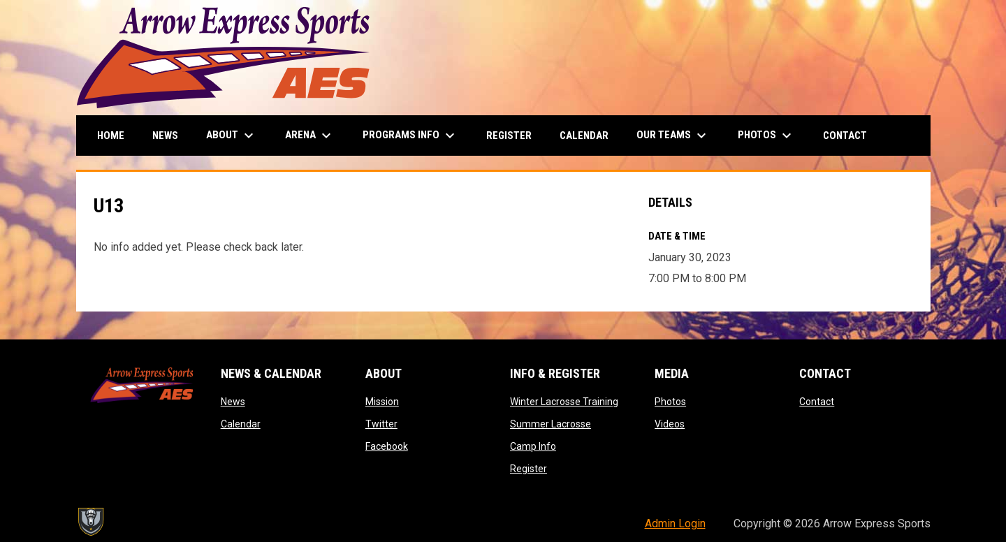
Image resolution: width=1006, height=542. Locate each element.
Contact (816, 401)
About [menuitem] (231, 135)
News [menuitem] (165, 135)
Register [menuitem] (509, 135)
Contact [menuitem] (845, 135)
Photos (670, 401)
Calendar (241, 424)
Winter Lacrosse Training (564, 401)
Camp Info (533, 446)
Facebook (386, 446)
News (233, 401)
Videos (670, 424)
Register (528, 468)
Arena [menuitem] (310, 135)
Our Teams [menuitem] (673, 135)
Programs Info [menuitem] (410, 135)
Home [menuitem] (110, 135)
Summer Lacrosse (550, 424)
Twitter (381, 424)
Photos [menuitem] (766, 135)
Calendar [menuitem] (584, 135)
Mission (382, 401)
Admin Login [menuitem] (675, 523)
